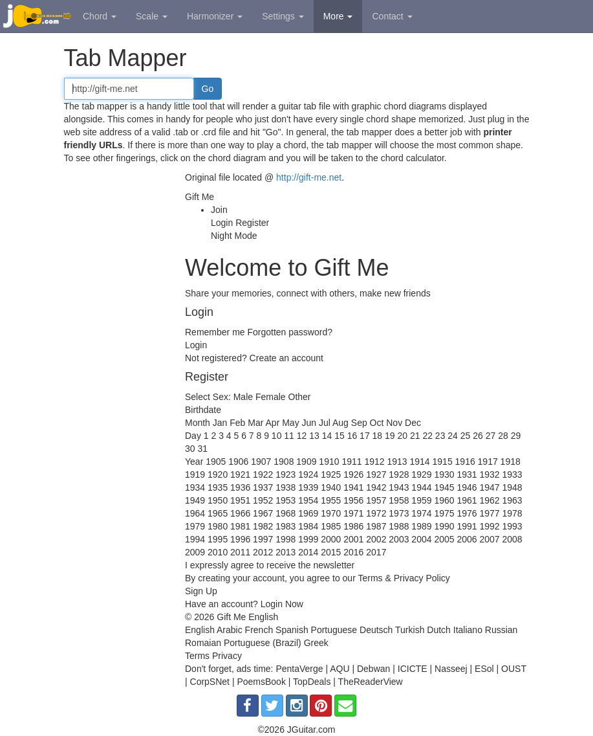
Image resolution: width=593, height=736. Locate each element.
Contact (392, 16)
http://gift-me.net (308, 177)
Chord (99, 16)
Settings (282, 16)
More (338, 16)
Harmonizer (215, 16)
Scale (151, 16)
